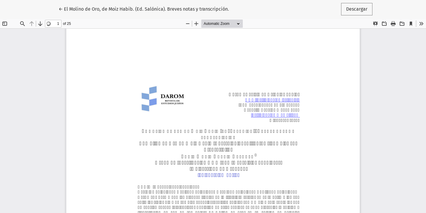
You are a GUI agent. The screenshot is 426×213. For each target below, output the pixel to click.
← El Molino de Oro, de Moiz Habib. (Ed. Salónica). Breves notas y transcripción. (144, 8)
